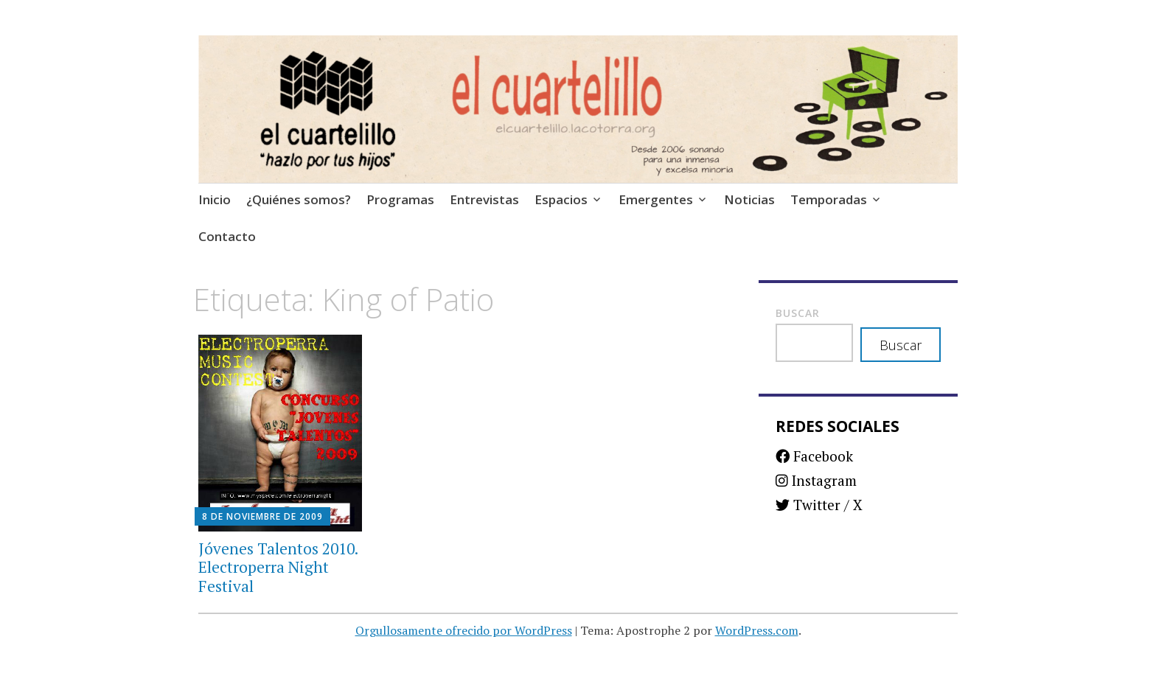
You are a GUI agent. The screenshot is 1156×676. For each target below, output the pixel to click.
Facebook (814, 456)
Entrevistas (484, 199)
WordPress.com (756, 630)
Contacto (227, 236)
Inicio (214, 199)
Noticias (749, 199)
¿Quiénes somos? (298, 199)
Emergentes (656, 199)
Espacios (561, 199)
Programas (400, 199)
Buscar (798, 313)
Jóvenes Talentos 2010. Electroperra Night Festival (278, 567)
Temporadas (828, 199)
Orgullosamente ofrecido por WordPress (463, 630)
